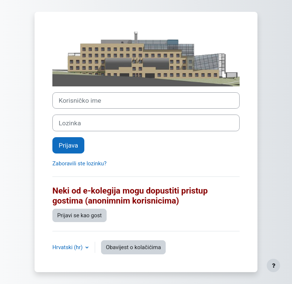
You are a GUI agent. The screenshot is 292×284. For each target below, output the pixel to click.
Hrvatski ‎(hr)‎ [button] (68, 247)
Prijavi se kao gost (79, 215)
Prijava (68, 145)
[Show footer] (273, 265)
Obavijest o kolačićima (133, 247)
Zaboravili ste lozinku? (79, 163)
